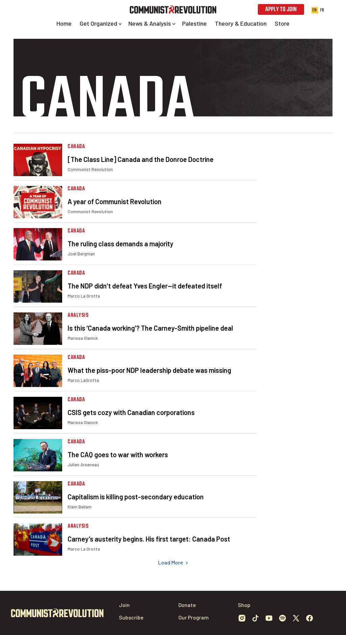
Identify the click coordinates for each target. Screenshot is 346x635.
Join (124, 605)
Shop (244, 605)
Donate (187, 605)
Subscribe (131, 617)
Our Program (193, 617)
